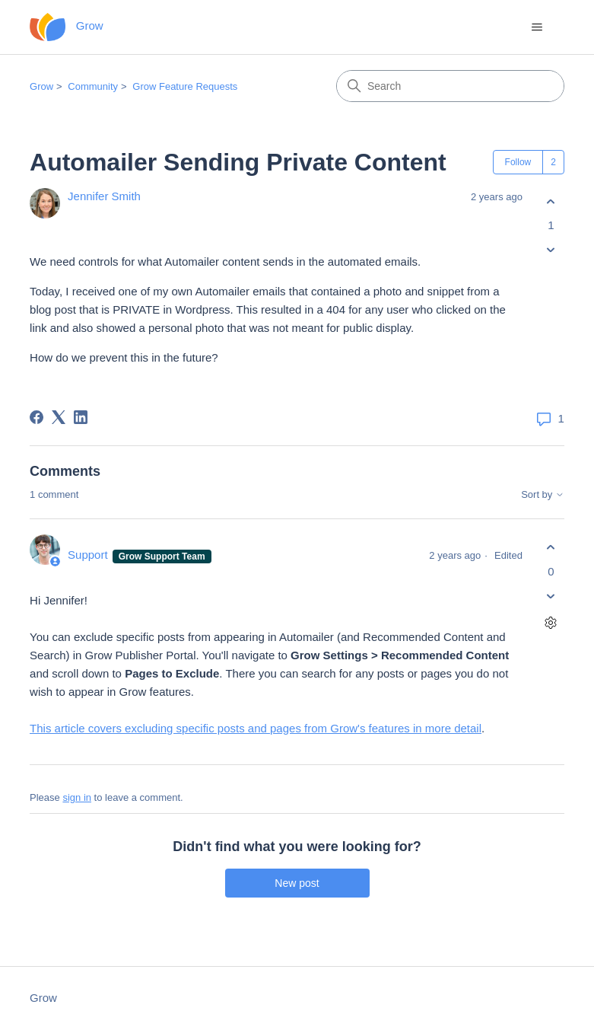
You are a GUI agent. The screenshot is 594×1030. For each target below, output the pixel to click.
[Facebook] (36, 417)
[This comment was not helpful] (551, 595)
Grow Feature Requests (184, 86)
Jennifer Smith (104, 196)
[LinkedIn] (80, 417)
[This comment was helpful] (551, 547)
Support (89, 554)
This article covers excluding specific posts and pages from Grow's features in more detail (255, 728)
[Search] (450, 86)
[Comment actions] (551, 622)
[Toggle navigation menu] (537, 27)
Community (93, 86)
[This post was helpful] (551, 201)
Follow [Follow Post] (518, 162)
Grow (41, 86)
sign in (76, 797)
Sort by (542, 494)
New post (297, 883)
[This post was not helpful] (551, 250)
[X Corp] (58, 417)
